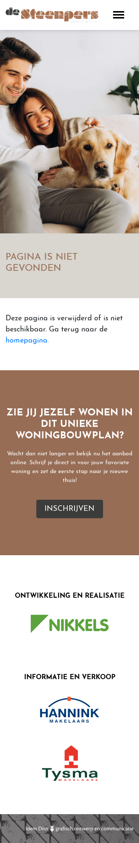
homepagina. (27, 340)
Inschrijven (69, 509)
